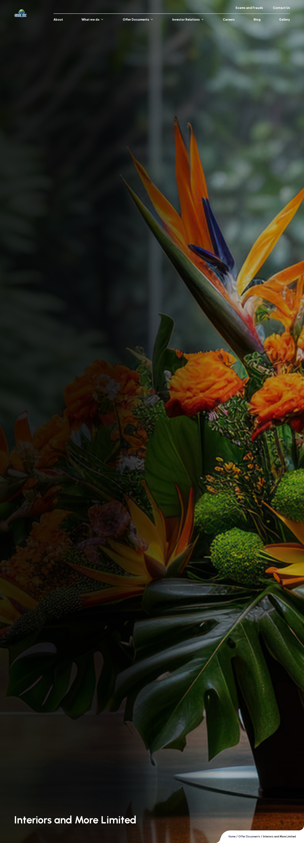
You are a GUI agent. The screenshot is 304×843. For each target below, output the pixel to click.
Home (232, 836)
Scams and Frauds (249, 7)
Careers (229, 19)
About (58, 19)
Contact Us (281, 7)
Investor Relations (188, 19)
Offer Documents (138, 19)
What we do (93, 19)
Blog (257, 19)
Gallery (284, 19)
